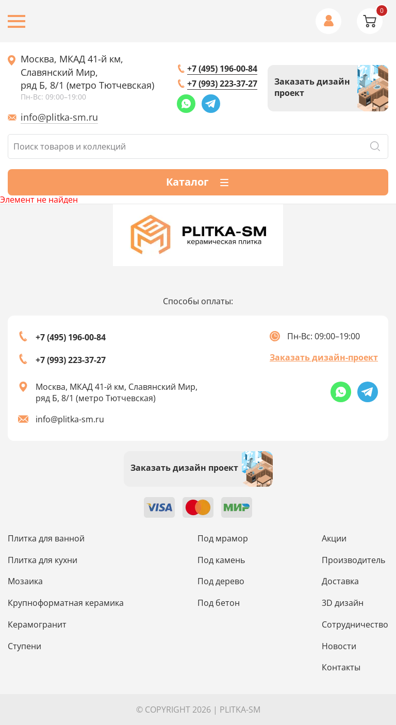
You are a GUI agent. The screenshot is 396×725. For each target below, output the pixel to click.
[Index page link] (198, 235)
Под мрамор (222, 538)
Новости (339, 646)
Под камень (221, 560)
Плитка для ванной (46, 538)
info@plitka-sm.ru (59, 117)
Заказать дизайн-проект (324, 357)
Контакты (341, 667)
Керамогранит (37, 624)
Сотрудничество (355, 624)
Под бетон (218, 602)
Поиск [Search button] (375, 146)
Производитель (353, 560)
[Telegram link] (211, 103)
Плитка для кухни (42, 560)
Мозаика (25, 581)
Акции (334, 538)
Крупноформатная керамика (66, 602)
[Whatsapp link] (186, 103)
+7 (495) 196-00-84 (222, 68)
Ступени (24, 646)
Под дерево (220, 581)
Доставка (340, 581)
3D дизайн (343, 602)
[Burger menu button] (16, 21)
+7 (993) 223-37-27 (222, 83)
